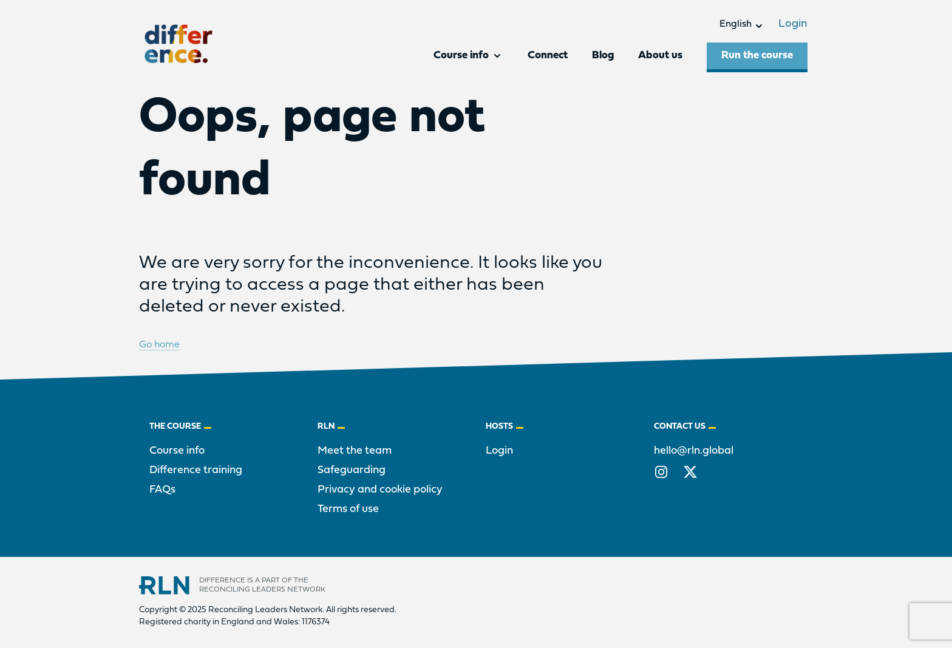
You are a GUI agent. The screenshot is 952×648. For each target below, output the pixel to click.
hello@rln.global (693, 451)
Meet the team (355, 451)
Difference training (195, 470)
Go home (159, 345)
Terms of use (348, 509)
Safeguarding (352, 470)
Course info (177, 451)
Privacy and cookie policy (380, 490)
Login (792, 24)
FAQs (162, 490)
